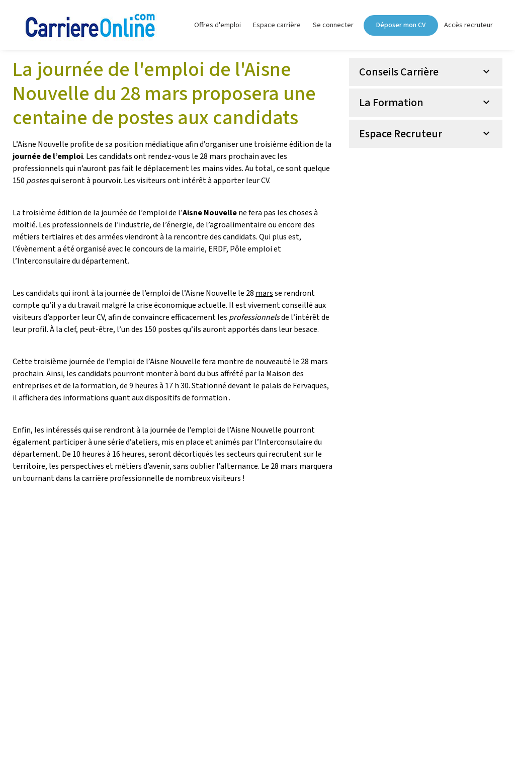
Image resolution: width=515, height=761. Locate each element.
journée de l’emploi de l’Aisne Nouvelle (216, 430)
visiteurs (28, 317)
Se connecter (333, 25)
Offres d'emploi (217, 25)
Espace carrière (277, 25)
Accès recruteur (468, 25)
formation (209, 397)
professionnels (77, 224)
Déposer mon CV (400, 25)
